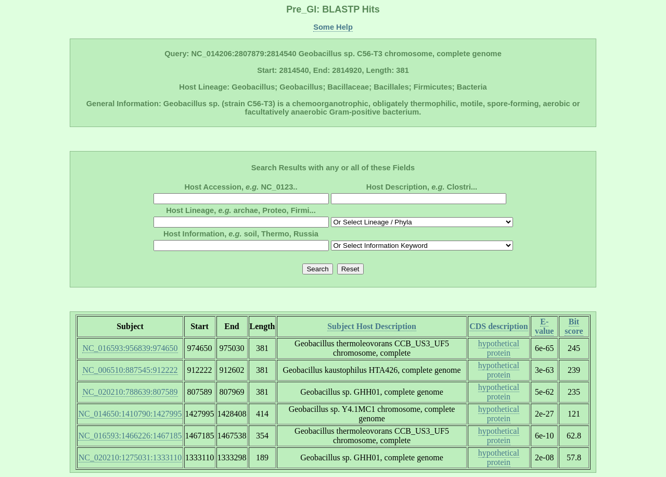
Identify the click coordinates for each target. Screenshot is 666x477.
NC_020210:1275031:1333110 (130, 457)
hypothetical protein (498, 348)
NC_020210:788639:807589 (129, 391)
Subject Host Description (371, 326)
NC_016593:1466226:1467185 (130, 435)
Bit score (574, 326)
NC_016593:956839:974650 (129, 348)
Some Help (333, 27)
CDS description (498, 326)
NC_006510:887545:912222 (129, 370)
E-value (544, 326)
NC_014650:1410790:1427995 (130, 413)
